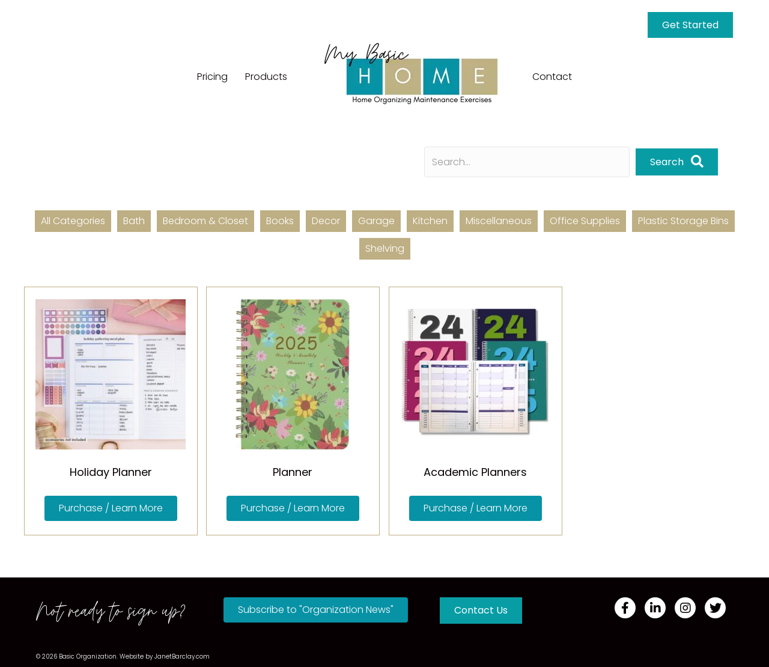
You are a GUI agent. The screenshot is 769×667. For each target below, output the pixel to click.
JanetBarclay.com (182, 656)
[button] (110, 508)
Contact (552, 77)
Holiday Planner (111, 472)
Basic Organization (88, 656)
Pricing (212, 77)
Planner (292, 472)
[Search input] (527, 162)
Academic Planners (475, 472)
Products (266, 77)
